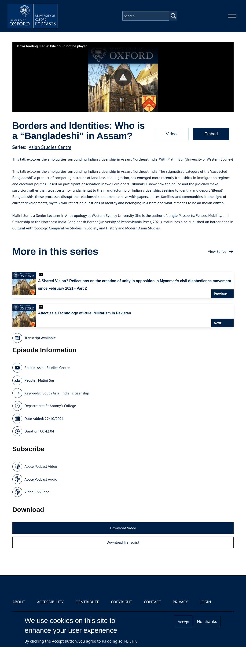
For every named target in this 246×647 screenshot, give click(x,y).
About (18, 602)
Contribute (87, 602)
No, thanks (207, 621)
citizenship (80, 393)
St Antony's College (60, 405)
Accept (184, 621)
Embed (211, 134)
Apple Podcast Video (41, 466)
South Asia (50, 393)
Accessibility (50, 602)
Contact (152, 602)
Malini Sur (46, 380)
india (66, 393)
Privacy (180, 602)
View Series (217, 251)
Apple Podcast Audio (41, 479)
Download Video (123, 528)
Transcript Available (40, 337)
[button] (123, 77)
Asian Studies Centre (50, 147)
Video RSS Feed (37, 491)
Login (205, 602)
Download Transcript (122, 542)
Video (171, 134)
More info (130, 641)
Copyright (121, 602)
